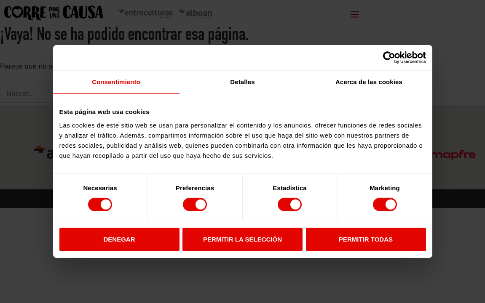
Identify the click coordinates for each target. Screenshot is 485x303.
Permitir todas (366, 239)
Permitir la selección (242, 239)
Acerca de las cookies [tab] (368, 81)
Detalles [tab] (242, 81)
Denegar (119, 239)
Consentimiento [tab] (116, 81)
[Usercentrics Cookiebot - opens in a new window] (389, 57)
